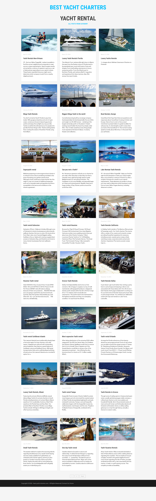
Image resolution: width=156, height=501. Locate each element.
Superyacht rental (29, 184)
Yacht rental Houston (69, 239)
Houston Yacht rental (30, 295)
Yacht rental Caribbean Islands (34, 351)
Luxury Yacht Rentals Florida (72, 72)
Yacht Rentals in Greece (109, 406)
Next (82, 490)
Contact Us (86, 20)
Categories (74, 20)
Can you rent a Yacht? (70, 184)
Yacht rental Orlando (108, 351)
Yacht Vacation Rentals (109, 462)
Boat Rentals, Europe (108, 128)
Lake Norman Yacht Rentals (111, 184)
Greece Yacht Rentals (70, 295)
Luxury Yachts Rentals (109, 72)
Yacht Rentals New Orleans (33, 72)
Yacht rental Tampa (69, 406)
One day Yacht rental (69, 462)
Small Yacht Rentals (30, 462)
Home (65, 20)
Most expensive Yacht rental (72, 351)
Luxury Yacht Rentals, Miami (33, 406)
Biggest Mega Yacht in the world (73, 128)
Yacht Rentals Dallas (108, 295)
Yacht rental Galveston (31, 239)
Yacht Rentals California (109, 239)
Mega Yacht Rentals (30, 128)
